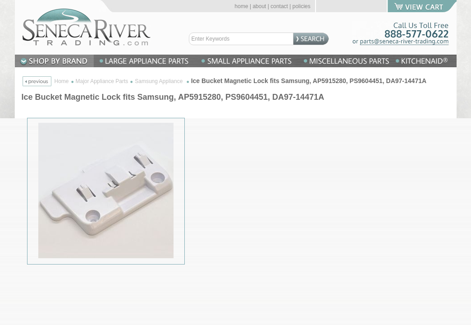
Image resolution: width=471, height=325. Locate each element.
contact (279, 6)
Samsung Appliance (159, 81)
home (241, 6)
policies (302, 6)
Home (62, 81)
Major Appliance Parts (102, 81)
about (259, 6)
